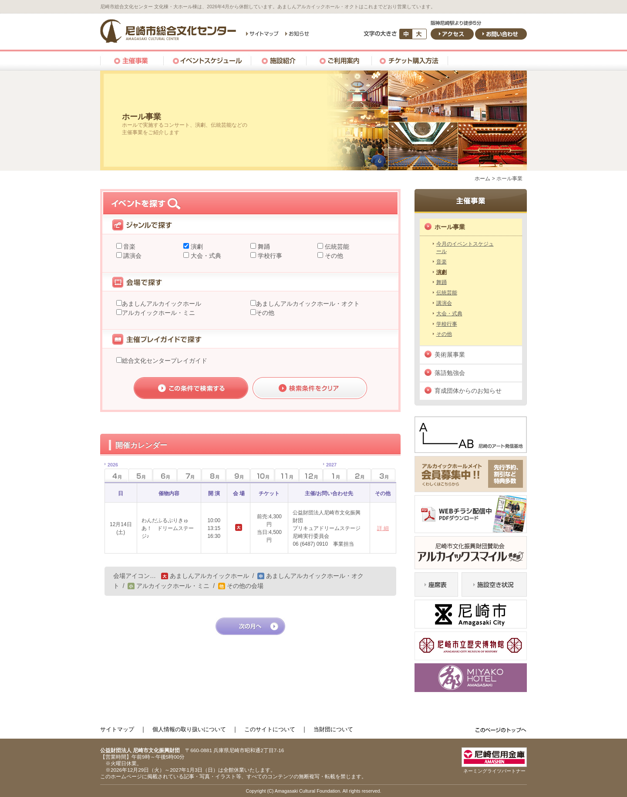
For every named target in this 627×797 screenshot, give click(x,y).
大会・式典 (205, 255)
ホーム (482, 179)
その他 (333, 255)
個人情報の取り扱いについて (189, 729)
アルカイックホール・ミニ (158, 312)
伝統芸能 (336, 246)
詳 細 (383, 528)
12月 (311, 475)
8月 (214, 475)
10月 (262, 475)
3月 (383, 475)
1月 (330, 473)
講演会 (132, 255)
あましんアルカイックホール (161, 303)
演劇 (196, 246)
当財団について (333, 729)
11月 (287, 475)
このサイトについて (269, 729)
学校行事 (269, 255)
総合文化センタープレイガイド (164, 360)
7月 (189, 475)
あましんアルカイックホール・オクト (308, 303)
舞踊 (263, 246)
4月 (111, 473)
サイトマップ (117, 729)
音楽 (129, 246)
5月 (140, 475)
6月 (165, 475)
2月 (359, 475)
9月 (238, 475)
